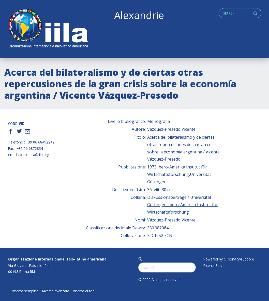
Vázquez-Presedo (164, 129)
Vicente (189, 129)
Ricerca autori (84, 291)
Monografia (158, 121)
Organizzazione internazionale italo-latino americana (57, 259)
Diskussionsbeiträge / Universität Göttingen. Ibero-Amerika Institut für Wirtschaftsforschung (182, 204)
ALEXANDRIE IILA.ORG (48, 29)
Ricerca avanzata (55, 291)
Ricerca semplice (25, 291)
